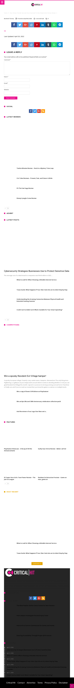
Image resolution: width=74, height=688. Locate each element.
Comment (7, 60)
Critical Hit (10, 683)
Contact (21, 683)
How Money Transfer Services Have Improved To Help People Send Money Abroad (33, 13)
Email (6, 83)
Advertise (31, 683)
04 (5, 31)
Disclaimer (63, 683)
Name (6, 77)
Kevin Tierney (10, 18)
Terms (40, 683)
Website (6, 89)
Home (5, 13)
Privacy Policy (51, 683)
